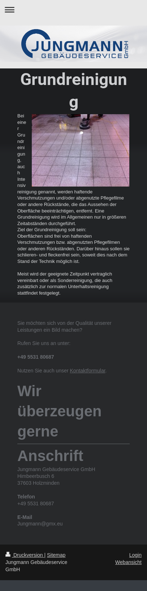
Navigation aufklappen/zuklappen (73, 9)
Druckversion (24, 555)
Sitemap (56, 555)
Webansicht (128, 562)
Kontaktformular (87, 370)
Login (135, 555)
